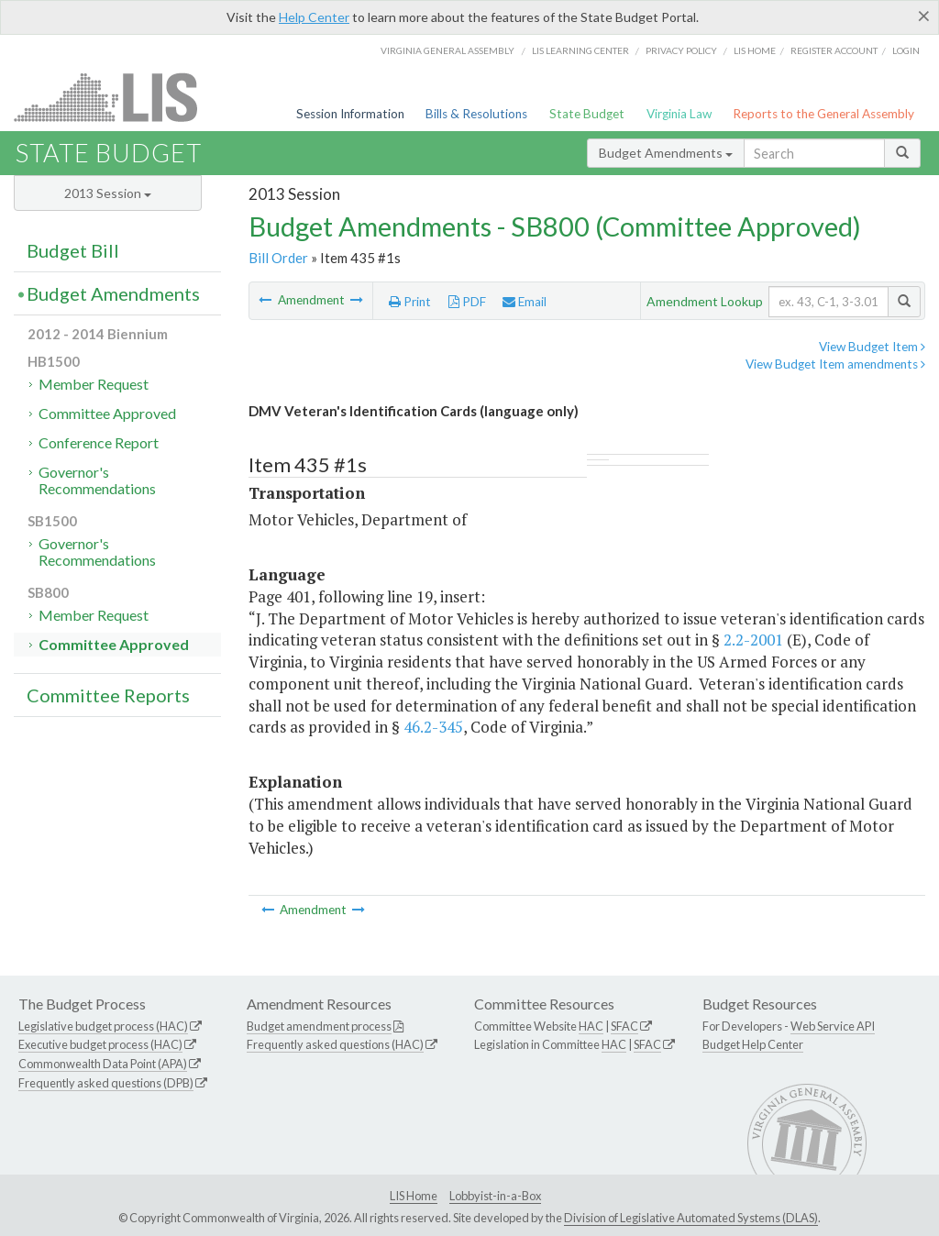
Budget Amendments (666, 152)
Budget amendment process (319, 1026)
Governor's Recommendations (97, 480)
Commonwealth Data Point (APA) (102, 1063)
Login (906, 50)
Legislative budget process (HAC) (103, 1026)
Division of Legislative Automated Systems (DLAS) (691, 1217)
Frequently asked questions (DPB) (105, 1083)
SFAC (624, 1026)
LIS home (755, 50)
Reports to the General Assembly (823, 113)
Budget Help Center (752, 1044)
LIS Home (413, 1195)
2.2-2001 (753, 639)
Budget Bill (73, 250)
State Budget (586, 113)
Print (410, 301)
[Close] (924, 16)
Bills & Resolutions (476, 113)
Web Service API (832, 1026)
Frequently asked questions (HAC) (335, 1044)
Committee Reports (108, 695)
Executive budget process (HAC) (100, 1044)
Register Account (834, 50)
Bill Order (278, 257)
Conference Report (99, 442)
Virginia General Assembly (447, 50)
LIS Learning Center (580, 50)
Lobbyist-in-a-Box (495, 1195)
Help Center (314, 17)
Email (525, 301)
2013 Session (107, 193)
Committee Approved (107, 413)
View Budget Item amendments (835, 364)
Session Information (350, 113)
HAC (591, 1026)
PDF (467, 301)
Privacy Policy (681, 50)
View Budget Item (872, 346)
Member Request (94, 383)
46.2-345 (433, 726)
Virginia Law (679, 113)
